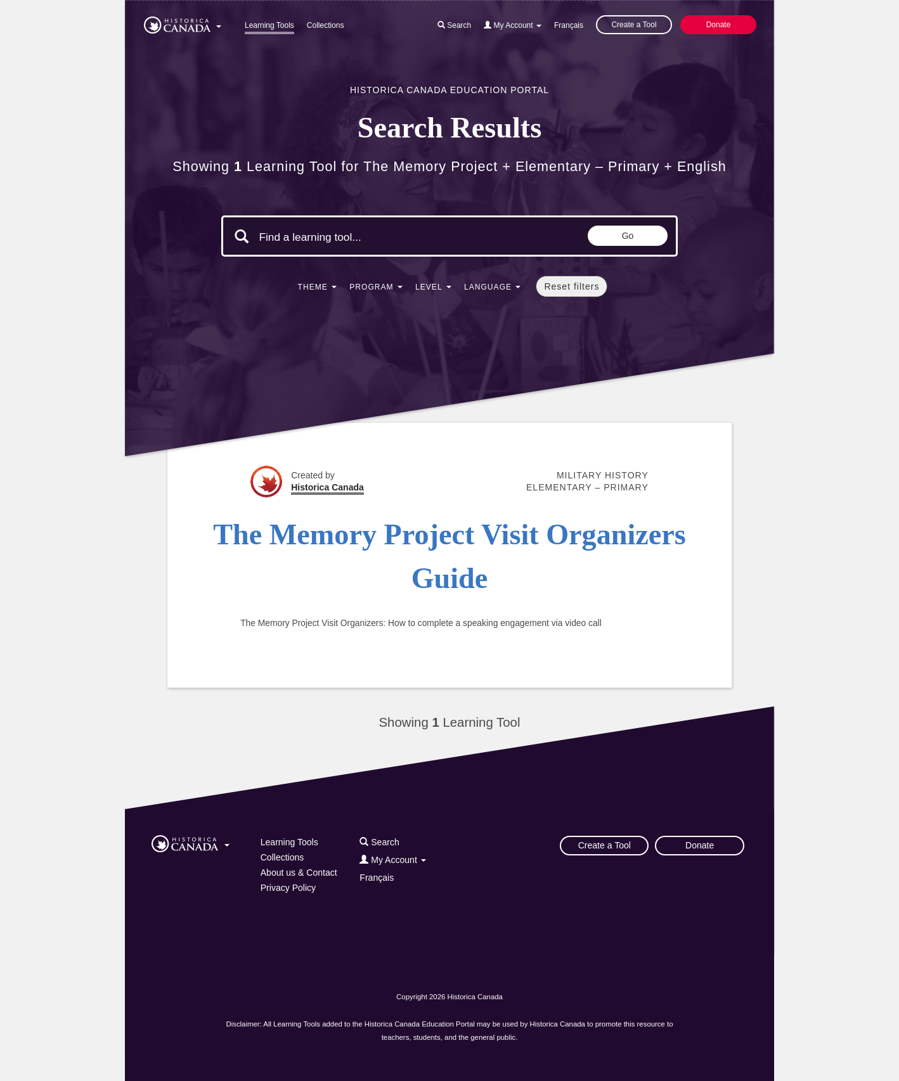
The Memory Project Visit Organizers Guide (449, 556)
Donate (718, 24)
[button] (182, 23)
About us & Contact (299, 872)
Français (568, 25)
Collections (325, 25)
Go (628, 236)
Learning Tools (269, 25)
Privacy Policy (288, 888)
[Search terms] (365, 237)
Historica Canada (327, 487)
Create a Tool (633, 24)
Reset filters (571, 286)
